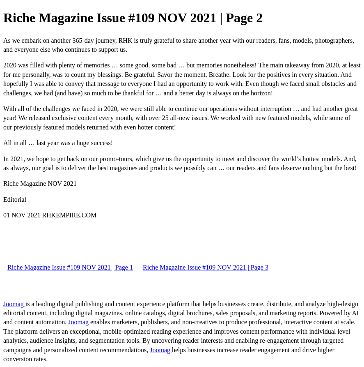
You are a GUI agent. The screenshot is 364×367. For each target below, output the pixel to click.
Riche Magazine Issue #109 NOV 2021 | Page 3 (205, 267)
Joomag (14, 303)
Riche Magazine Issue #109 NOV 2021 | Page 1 (70, 267)
